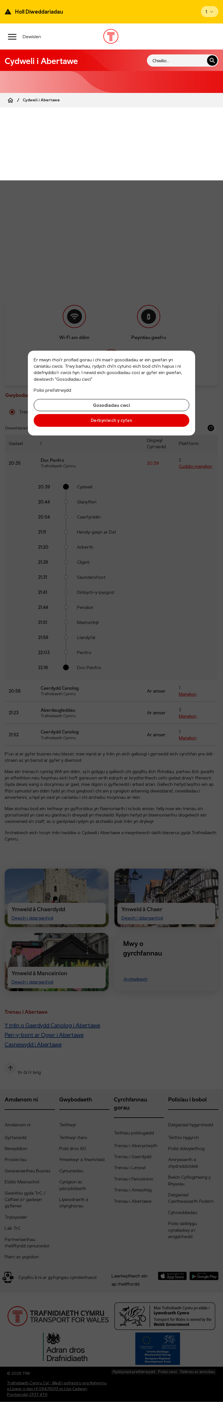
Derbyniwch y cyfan (111, 420)
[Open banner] (209, 11)
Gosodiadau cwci (111, 405)
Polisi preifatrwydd (52, 390)
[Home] (10, 100)
